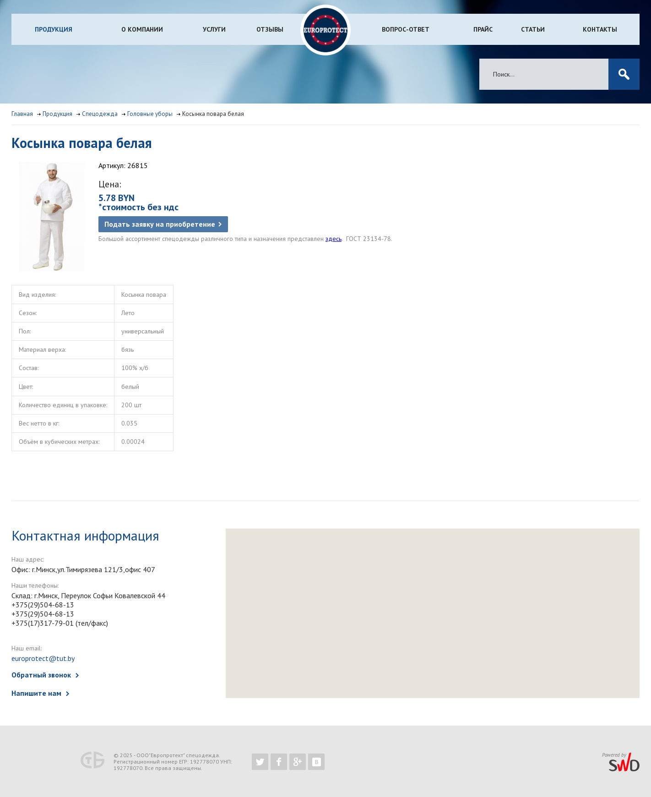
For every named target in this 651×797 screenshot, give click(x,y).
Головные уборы (150, 114)
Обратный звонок (41, 674)
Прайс (483, 29)
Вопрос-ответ (405, 29)
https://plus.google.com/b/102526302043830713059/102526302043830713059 (297, 761)
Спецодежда (100, 114)
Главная (22, 114)
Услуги (214, 29)
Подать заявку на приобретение (159, 224)
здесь (334, 239)
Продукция (53, 29)
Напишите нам (36, 693)
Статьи (533, 29)
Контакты (600, 29)
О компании (142, 29)
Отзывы (269, 29)
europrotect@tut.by (43, 658)
